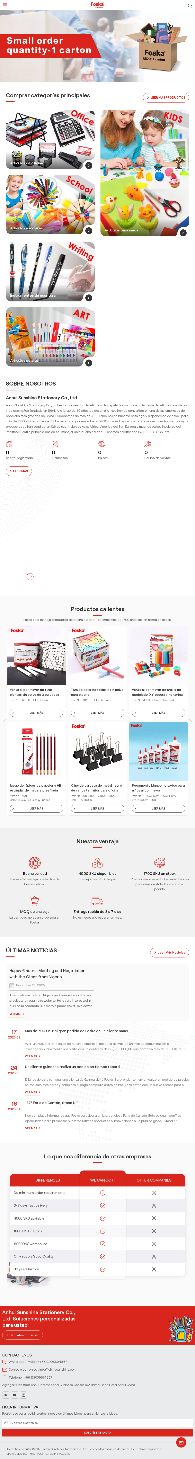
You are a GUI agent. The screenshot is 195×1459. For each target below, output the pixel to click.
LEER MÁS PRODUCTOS (167, 96)
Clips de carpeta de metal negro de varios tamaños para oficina (96, 787)
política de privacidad (53, 1452)
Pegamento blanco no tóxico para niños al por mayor (158, 787)
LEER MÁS (20, 470)
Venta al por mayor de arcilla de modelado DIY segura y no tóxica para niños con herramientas (157, 692)
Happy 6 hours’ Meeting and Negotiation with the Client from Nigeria (47, 973)
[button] (89, 77)
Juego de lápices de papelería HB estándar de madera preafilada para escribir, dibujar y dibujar (35, 788)
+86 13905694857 (38, 1376)
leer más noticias (171, 952)
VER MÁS (15, 1013)
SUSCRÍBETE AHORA (97, 1431)
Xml (32, 1452)
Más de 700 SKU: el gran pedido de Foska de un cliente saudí (76, 1030)
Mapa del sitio (17, 1452)
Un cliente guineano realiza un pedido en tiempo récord (72, 1066)
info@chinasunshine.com (58, 1369)
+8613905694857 (53, 1361)
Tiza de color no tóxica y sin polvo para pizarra (97, 691)
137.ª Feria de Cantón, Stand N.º (51, 1102)
